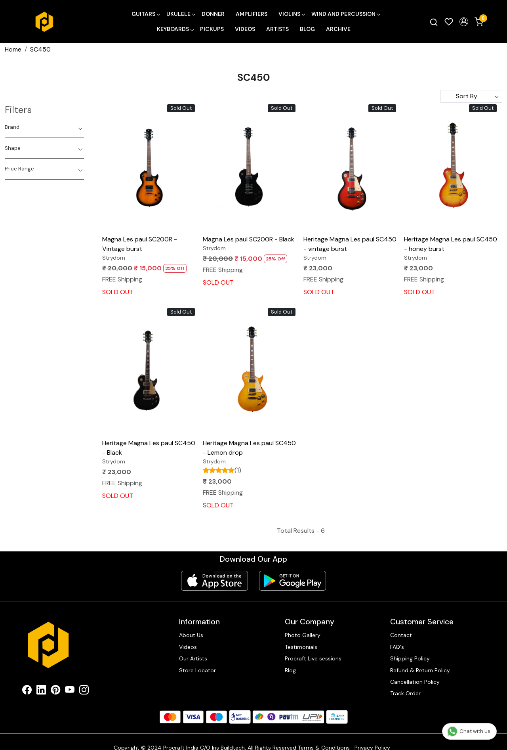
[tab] (44, 127)
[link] (433, 22)
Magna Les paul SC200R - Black (248, 239)
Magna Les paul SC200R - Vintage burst (139, 244)
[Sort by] (471, 96)
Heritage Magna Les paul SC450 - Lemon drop (249, 448)
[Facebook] (27, 691)
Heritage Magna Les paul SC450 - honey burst (450, 244)
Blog (307, 29)
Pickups (212, 29)
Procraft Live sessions (313, 658)
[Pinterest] (55, 691)
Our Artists (193, 658)
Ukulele (180, 13)
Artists (277, 29)
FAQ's (397, 647)
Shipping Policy (410, 658)
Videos (245, 29)
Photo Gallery (302, 635)
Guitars (146, 13)
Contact (401, 635)
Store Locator (197, 670)
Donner (213, 13)
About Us (191, 635)
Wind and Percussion (345, 13)
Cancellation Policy (415, 681)
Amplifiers (251, 13)
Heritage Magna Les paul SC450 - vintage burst (349, 244)
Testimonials (301, 647)
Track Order (405, 693)
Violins (291, 13)
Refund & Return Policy (420, 670)
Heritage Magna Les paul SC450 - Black (148, 448)
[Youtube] (69, 691)
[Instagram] (84, 691)
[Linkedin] (41, 691)
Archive (338, 29)
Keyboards (175, 29)
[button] (463, 21)
